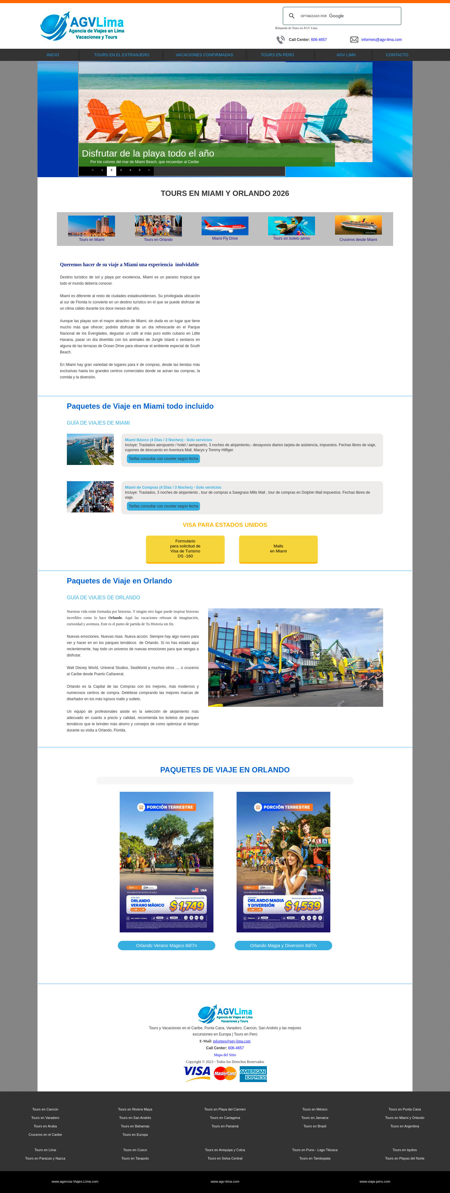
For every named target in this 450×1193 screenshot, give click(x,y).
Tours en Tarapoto (135, 1158)
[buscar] (341, 16)
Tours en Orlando (158, 239)
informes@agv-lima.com (382, 39)
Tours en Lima (45, 1150)
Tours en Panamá (225, 1126)
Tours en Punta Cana (405, 1109)
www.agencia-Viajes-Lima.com (75, 1181)
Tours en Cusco (135, 1150)
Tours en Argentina (404, 1126)
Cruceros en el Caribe (45, 1134)
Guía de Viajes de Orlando (103, 597)
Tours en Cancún (45, 1109)
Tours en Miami (91, 239)
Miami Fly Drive (225, 238)
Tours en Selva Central (225, 1158)
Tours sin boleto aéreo (291, 238)
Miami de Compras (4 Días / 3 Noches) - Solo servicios (173, 487)
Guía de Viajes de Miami (98, 423)
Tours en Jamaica (314, 1118)
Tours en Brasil (314, 1126)
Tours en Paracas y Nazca (45, 1158)
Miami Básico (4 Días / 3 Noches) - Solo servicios (168, 440)
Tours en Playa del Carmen (225, 1109)
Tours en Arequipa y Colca (225, 1150)
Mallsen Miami (278, 548)
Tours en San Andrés (135, 1118)
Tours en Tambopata (314, 1158)
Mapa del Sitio (225, 1055)
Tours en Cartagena (225, 1118)
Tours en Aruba (45, 1126)
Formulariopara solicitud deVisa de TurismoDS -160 (185, 548)
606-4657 (319, 39)
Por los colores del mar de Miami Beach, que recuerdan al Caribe (144, 162)
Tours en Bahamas (135, 1126)
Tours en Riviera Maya (135, 1109)
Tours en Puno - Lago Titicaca (315, 1150)
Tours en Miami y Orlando (404, 1118)
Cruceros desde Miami (358, 239)
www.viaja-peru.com (375, 1181)
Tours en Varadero (45, 1118)
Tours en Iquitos (404, 1150)
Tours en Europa (135, 1134)
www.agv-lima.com (225, 1181)
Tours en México (315, 1109)
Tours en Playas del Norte (404, 1158)
